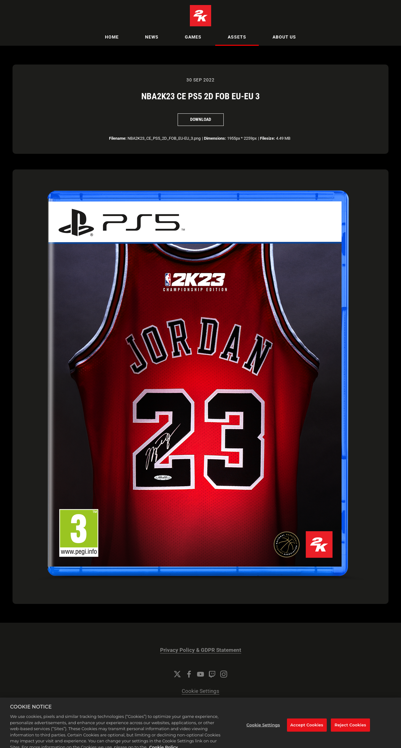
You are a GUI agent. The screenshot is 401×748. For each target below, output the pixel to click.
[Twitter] (177, 674)
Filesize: (267, 138)
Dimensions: (215, 138)
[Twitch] (212, 674)
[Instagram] (223, 674)
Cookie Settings (200, 691)
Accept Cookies (306, 727)
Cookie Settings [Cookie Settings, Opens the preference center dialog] (263, 727)
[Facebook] (188, 674)
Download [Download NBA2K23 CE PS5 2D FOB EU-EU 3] (200, 119)
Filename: (118, 138)
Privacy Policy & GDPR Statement (200, 650)
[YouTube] (200, 674)
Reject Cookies (350, 727)
